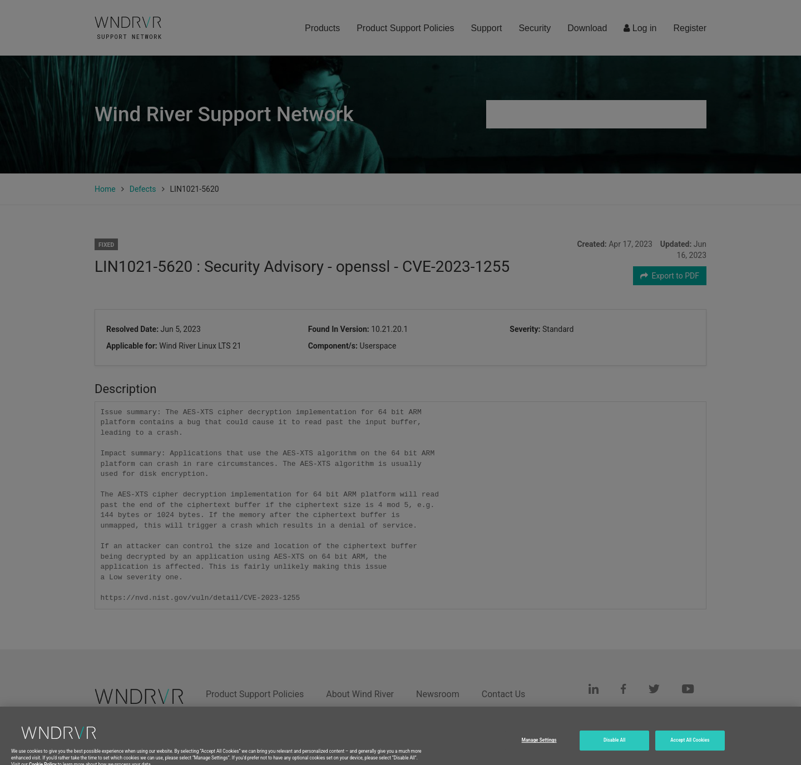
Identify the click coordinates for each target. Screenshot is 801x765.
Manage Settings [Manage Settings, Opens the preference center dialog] (539, 746)
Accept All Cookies (689, 746)
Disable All (615, 746)
